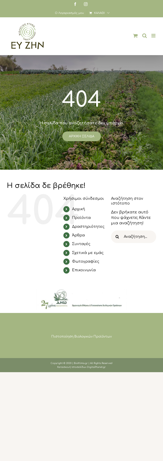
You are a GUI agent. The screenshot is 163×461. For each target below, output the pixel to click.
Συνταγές (81, 244)
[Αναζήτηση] (117, 236)
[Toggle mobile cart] (135, 35)
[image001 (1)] (81, 291)
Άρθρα (78, 235)
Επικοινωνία (84, 270)
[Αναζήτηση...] (133, 236)
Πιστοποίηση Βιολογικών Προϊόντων (81, 336)
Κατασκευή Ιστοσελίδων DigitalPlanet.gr (81, 367)
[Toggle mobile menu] (153, 35)
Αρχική (78, 209)
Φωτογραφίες (85, 261)
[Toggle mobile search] (144, 35)
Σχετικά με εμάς (88, 253)
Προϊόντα (81, 218)
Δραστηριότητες (88, 227)
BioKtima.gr (81, 363)
